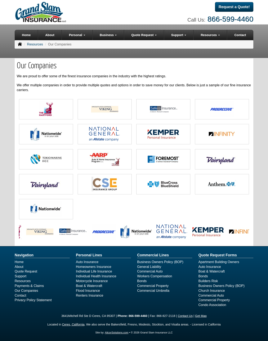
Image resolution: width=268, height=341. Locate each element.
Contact (240, 35)
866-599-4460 (230, 19)
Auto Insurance (87, 262)
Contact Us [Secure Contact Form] (185, 316)
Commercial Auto (150, 271)
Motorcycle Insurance (92, 281)
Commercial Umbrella (153, 290)
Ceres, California (73, 324)
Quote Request (26, 271)
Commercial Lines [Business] (153, 255)
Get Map (201, 316)
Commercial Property (153, 286)
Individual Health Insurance (96, 276)
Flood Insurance (88, 290)
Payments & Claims (29, 286)
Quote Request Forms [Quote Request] (217, 255)
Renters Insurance (89, 295)
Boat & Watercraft (89, 286)
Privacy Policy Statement (33, 300)
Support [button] (178, 35)
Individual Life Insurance (94, 271)
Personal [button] (77, 35)
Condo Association (212, 305)
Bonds (142, 281)
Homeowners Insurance (93, 267)
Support (20, 276)
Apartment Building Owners (218, 262)
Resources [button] (210, 35)
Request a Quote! (234, 7)
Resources (35, 44)
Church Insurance (211, 290)
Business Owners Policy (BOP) (160, 262)
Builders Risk (208, 281)
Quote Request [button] (144, 35)
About (49, 35)
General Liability (149, 267)
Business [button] (108, 35)
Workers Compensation (154, 276)
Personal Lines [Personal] (89, 255)
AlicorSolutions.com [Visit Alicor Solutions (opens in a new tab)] (116, 332)
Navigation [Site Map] (24, 255)
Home (26, 35)
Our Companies (26, 290)
